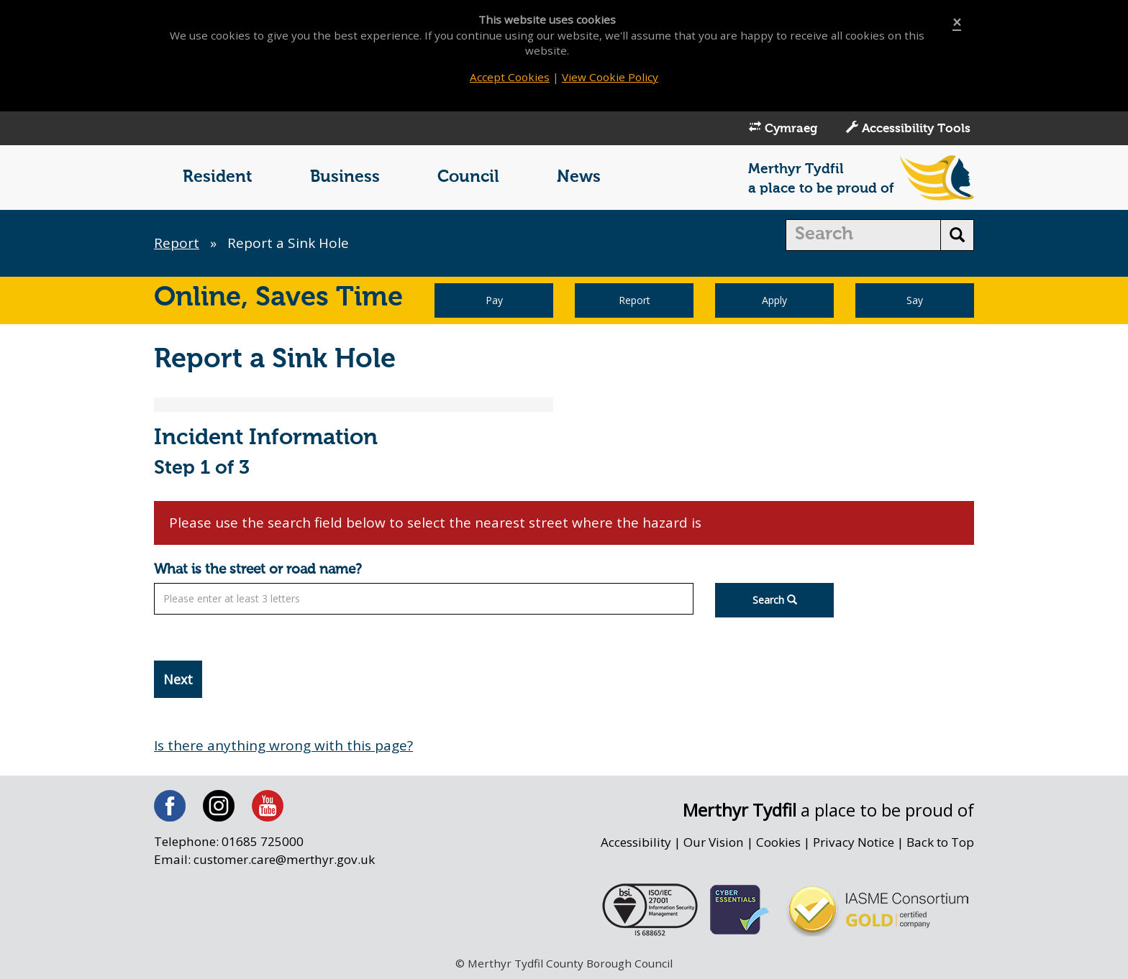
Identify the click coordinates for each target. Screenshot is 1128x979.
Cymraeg (783, 128)
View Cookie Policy (610, 77)
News (579, 177)
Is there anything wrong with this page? (283, 745)
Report (176, 243)
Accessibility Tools (908, 128)
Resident (218, 177)
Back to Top (940, 842)
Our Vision (713, 842)
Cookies (778, 842)
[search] (864, 235)
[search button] (957, 235)
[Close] (957, 22)
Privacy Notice (853, 842)
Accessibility (636, 842)
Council (468, 177)
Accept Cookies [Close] (510, 77)
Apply (774, 300)
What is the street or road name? (258, 569)
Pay (494, 300)
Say (914, 300)
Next (178, 679)
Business (345, 177)
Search (774, 600)
